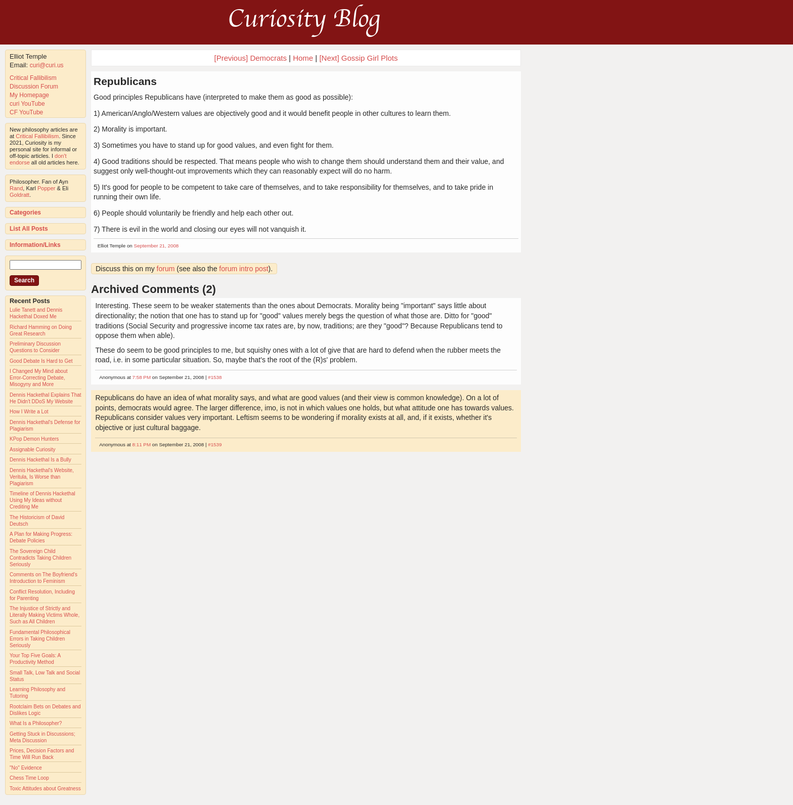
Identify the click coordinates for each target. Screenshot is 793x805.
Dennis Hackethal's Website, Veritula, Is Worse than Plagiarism (42, 477)
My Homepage (29, 95)
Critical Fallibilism (33, 77)
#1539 (215, 444)
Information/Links (35, 244)
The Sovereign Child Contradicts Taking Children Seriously (40, 557)
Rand (16, 188)
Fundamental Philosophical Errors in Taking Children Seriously (40, 638)
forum (166, 269)
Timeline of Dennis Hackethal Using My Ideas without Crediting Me (42, 500)
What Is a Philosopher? (36, 723)
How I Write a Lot (29, 411)
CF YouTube (26, 112)
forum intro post (243, 269)
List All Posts (29, 228)
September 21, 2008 (156, 245)
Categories (25, 212)
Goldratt (19, 195)
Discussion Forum (34, 86)
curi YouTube (27, 103)
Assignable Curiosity (33, 449)
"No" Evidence (26, 768)
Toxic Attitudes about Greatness (45, 788)
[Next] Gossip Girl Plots (358, 58)
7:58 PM (142, 377)
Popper (46, 188)
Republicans (125, 81)
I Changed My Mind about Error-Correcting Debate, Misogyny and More (39, 377)
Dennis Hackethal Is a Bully (40, 459)
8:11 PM (142, 444)
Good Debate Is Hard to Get (41, 361)
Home (303, 58)
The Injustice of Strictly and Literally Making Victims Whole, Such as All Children (44, 615)
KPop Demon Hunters (34, 439)
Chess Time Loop (29, 778)
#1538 (215, 377)
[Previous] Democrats (250, 58)
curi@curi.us (47, 65)
